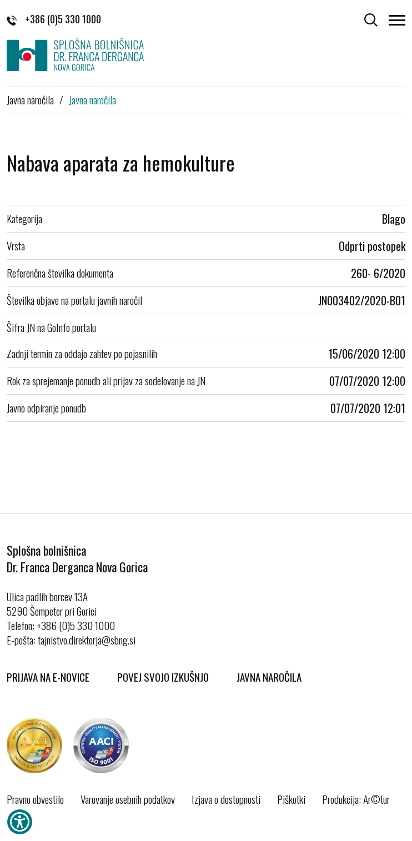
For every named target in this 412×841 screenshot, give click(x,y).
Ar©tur (376, 799)
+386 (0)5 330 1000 (54, 19)
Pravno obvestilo (35, 799)
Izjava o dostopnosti (226, 799)
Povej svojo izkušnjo (163, 676)
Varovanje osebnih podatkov (128, 799)
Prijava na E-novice (48, 676)
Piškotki (291, 799)
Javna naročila (30, 99)
